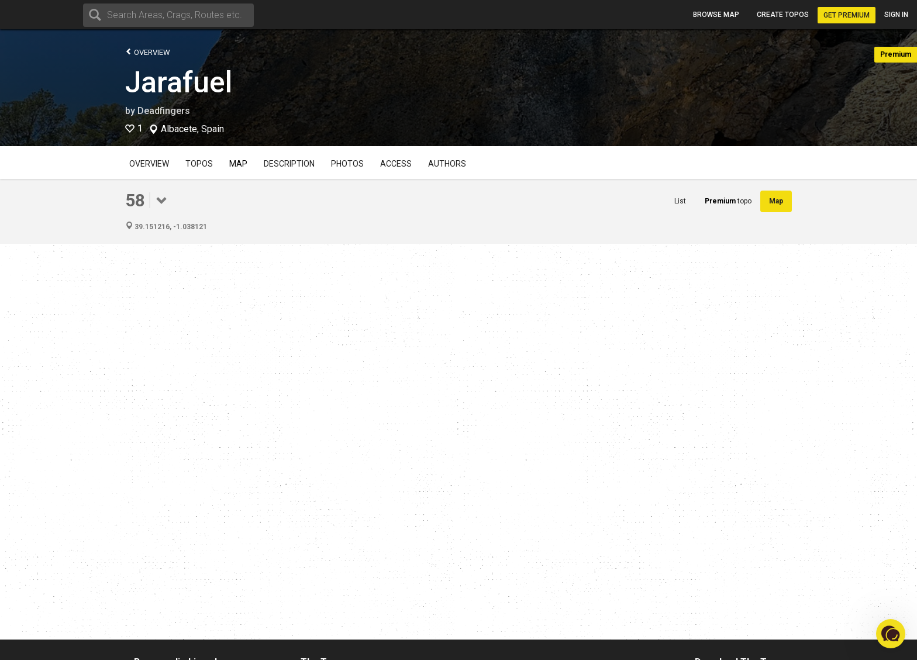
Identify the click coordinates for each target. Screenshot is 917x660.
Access (396, 163)
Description (289, 163)
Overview (147, 52)
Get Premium (846, 15)
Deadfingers (163, 110)
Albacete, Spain (192, 129)
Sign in (896, 15)
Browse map (716, 15)
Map (238, 163)
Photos (347, 163)
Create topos (783, 15)
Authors (447, 163)
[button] (890, 633)
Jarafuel (178, 82)
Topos (199, 163)
